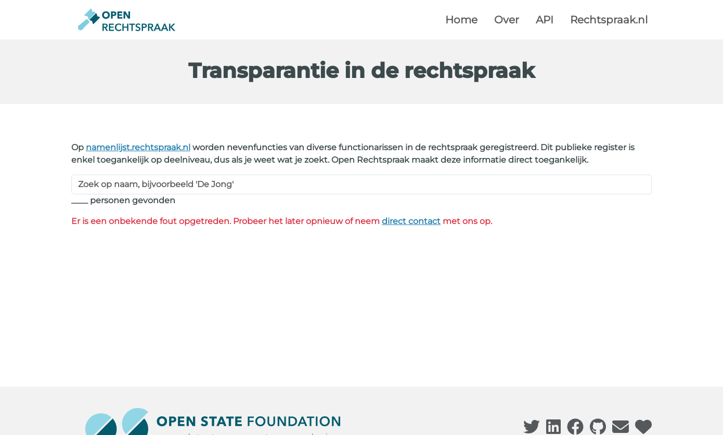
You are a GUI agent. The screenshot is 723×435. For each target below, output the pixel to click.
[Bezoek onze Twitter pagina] (531, 430)
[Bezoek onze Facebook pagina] (575, 430)
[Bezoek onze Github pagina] (598, 430)
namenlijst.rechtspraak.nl (138, 147)
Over (506, 20)
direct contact (411, 221)
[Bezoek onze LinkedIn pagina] (553, 430)
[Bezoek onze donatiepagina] (643, 430)
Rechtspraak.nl (609, 20)
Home (461, 20)
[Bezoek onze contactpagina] (620, 430)
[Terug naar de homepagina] (126, 19)
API (544, 20)
